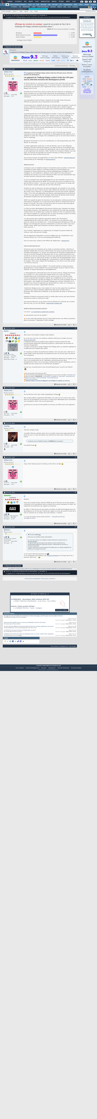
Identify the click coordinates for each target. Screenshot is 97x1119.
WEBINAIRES (26, 7)
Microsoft (43, 4)
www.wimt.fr (65, 241)
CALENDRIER (62, 569)
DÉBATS (59, 7)
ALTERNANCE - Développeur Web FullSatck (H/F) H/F (30, 599)
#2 (75, 328)
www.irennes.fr (50, 159)
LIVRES (34, 7)
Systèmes (93, 4)
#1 (75, 69)
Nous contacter (55, 646)
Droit (68, 1)
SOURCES (53, 7)
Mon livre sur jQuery (32, 379)
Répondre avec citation (60, 324)
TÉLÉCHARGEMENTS (43, 7)
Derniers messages (6, 11)
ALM (37, 4)
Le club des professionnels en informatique (24, 15)
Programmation (68, 4)
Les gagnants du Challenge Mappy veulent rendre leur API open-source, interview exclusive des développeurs (41, 52)
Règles (36, 11)
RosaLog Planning (29, 340)
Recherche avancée (91, 11)
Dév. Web (55, 4)
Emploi (54, 1)
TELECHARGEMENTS (34, 569)
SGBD (75, 4)
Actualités (42, 15)
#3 (75, 387)
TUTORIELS (14, 7)
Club (73, 1)
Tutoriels (18, 1)
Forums (9, 1)
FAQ (25, 1)
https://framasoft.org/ (58, 517)
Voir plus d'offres (61, 610)
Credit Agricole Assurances (25, 601)
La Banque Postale (21, 608)
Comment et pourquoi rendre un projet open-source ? (20, 630)
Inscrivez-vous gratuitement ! (38, 9)
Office (80, 4)
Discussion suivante (47, 579)
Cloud (29, 4)
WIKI (64, 7)
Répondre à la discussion (12, 47)
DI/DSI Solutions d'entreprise (18, 4)
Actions (14, 11)
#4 (75, 423)
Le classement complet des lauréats (42, 312)
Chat (37, 1)
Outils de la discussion (61, 65)
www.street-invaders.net (54, 303)
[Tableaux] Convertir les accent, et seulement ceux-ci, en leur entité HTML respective (29, 634)
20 (16, 359)
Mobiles (86, 4)
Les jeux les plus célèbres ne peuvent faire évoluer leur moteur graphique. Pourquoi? (29, 626)
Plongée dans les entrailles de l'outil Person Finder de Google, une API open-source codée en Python (33, 616)
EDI (61, 4)
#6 (75, 492)
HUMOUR (75, 7)
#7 (75, 527)
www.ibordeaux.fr (69, 158)
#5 (75, 457)
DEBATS (49, 569)
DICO (69, 7)
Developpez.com (63, 646)
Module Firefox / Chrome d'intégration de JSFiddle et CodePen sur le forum (48, 381)
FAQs (22, 569)
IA (33, 4)
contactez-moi (70, 375)
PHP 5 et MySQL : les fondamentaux (47, 378)
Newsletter (45, 1)
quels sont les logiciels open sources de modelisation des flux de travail (24, 622)
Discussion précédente (33, 579)
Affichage (72, 65)
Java (49, 4)
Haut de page (72, 646)
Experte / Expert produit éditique (23, 606)
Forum (8, 15)
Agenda (26, 11)
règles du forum (30, 518)
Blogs (30, 1)
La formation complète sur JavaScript (54, 376)
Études (61, 1)
